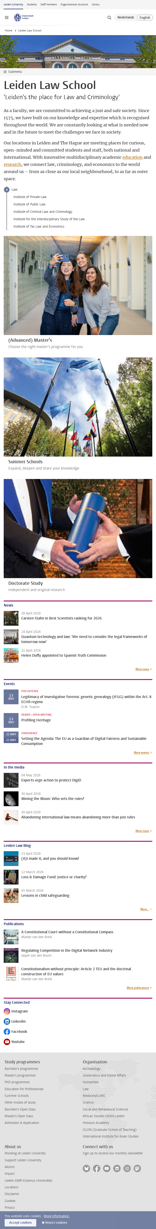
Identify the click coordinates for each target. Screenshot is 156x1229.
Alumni (10, 1167)
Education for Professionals (24, 1089)
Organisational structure (74, 4)
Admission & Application (22, 1123)
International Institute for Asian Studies (110, 1136)
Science (88, 1102)
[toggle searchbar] (109, 17)
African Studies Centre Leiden (104, 1116)
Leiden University (13, 4)
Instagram (16, 1012)
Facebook (15, 1032)
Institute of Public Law (29, 204)
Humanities (91, 1082)
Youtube (14, 1042)
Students (32, 4)
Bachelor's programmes (21, 1069)
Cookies (10, 1201)
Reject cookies (56, 1222)
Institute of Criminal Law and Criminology (42, 212)
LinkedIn (15, 1022)
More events (141, 752)
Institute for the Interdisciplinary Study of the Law (49, 219)
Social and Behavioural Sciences (105, 1109)
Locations (11, 1187)
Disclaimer (12, 1194)
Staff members (48, 4)
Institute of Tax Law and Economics (38, 226)
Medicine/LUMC (94, 1096)
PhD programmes (17, 1082)
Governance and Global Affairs (104, 1075)
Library (95, 4)
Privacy (10, 1207)
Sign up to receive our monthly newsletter (113, 1153)
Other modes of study (20, 1102)
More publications (138, 988)
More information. (57, 1216)
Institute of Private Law (30, 197)
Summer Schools (17, 1096)
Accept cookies (20, 1222)
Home (8, 30)
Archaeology (92, 1069)
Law (15, 189)
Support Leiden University (23, 1160)
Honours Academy (96, 1123)
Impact (10, 1173)
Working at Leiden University (25, 1153)
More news (142, 669)
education (132, 157)
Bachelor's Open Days (20, 1109)
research (12, 164)
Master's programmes (20, 1075)
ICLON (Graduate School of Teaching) (110, 1130)
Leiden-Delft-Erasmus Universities (28, 1180)
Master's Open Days (19, 1116)
